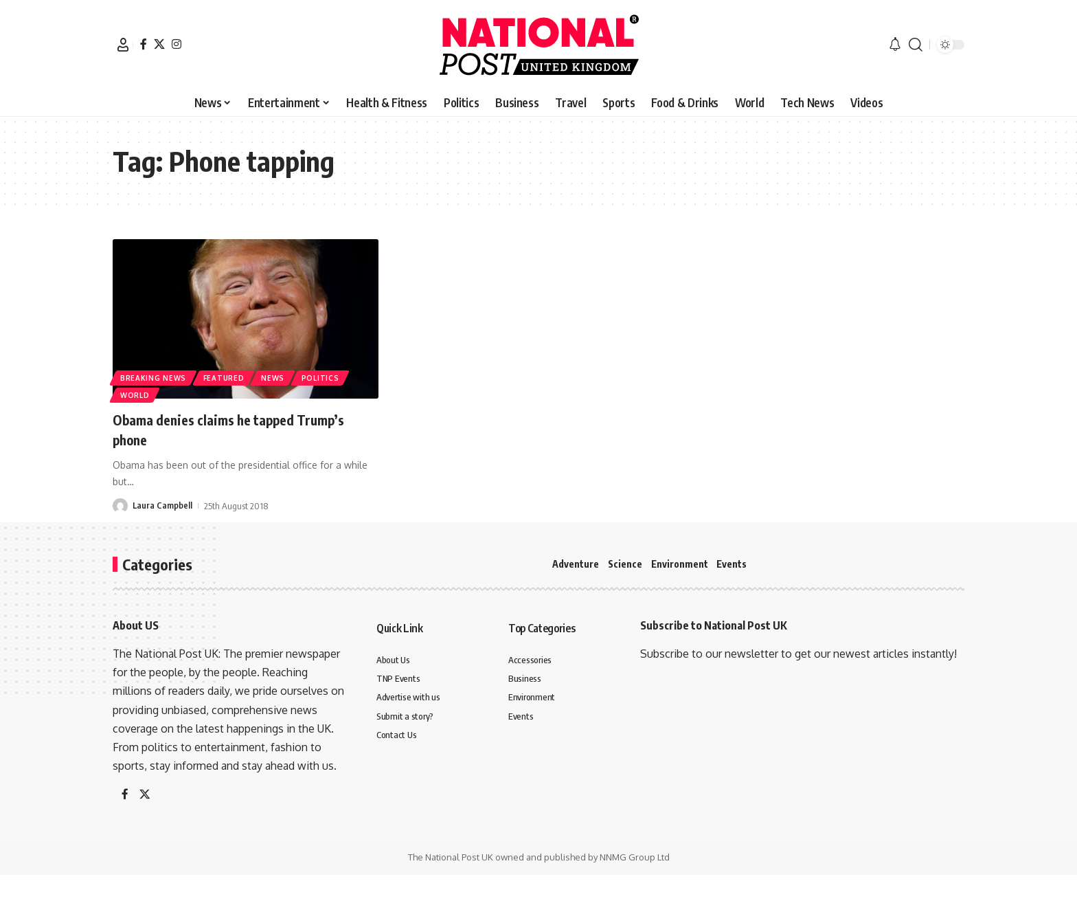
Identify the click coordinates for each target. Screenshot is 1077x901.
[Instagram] (176, 43)
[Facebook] (143, 43)
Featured (226, 376)
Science (625, 564)
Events (731, 564)
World (135, 394)
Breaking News (154, 376)
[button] (123, 45)
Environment (679, 564)
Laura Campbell (163, 505)
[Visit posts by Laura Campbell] (120, 505)
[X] (159, 43)
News (276, 376)
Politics (326, 376)
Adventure (575, 564)
